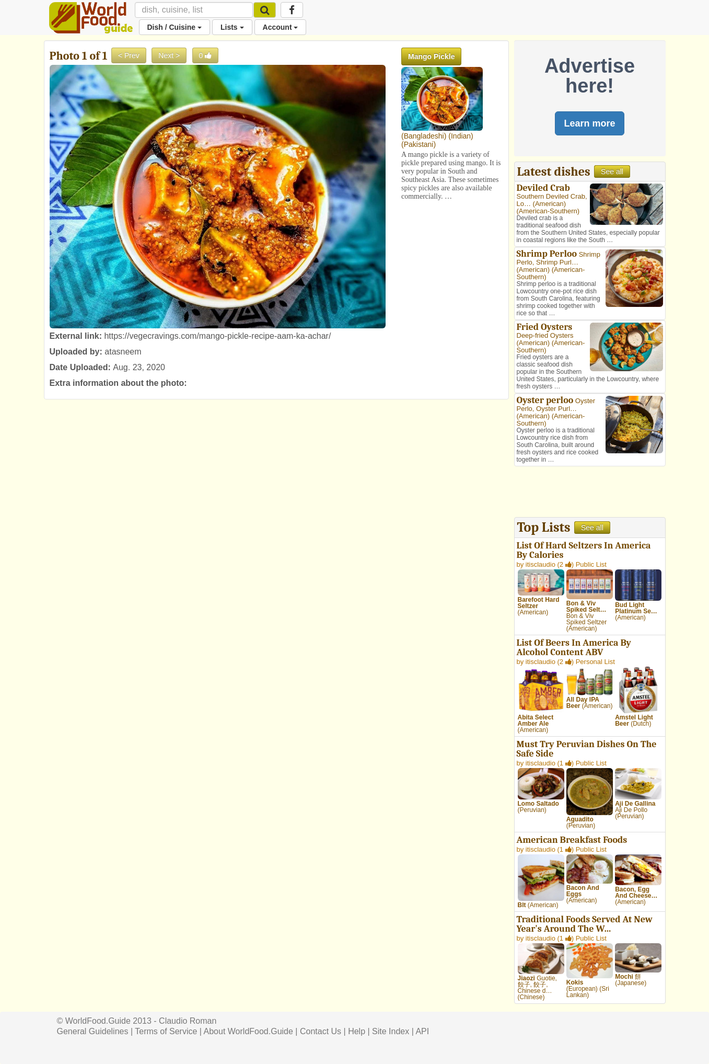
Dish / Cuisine (174, 27)
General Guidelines (93, 1031)
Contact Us (320, 1031)
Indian (461, 136)
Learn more (589, 123)
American (549, 204)
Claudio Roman (187, 1020)
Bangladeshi (424, 136)
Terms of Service (166, 1031)
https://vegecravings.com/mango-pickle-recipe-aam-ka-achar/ (217, 335)
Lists (232, 27)
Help (356, 1031)
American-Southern (548, 211)
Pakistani (419, 144)
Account (280, 27)
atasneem (122, 351)
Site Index (390, 1031)
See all (612, 171)
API (422, 1031)
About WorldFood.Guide (248, 1031)
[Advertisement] (590, 493)
